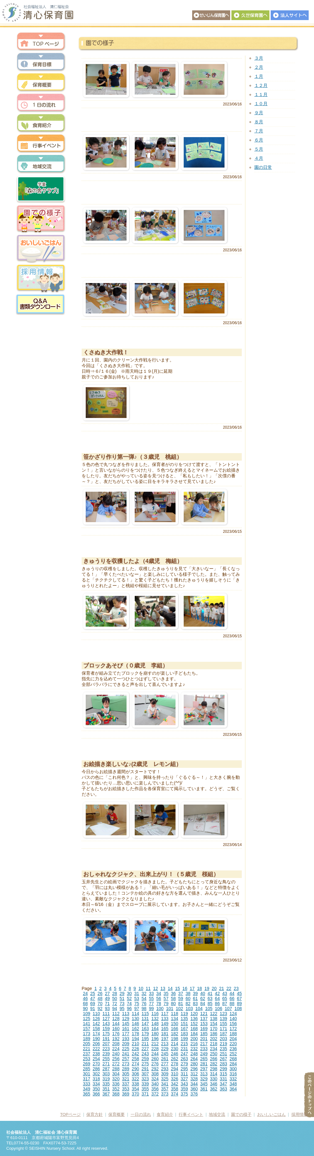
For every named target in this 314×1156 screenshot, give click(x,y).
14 (170, 988)
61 (195, 998)
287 (106, 1068)
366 (96, 1093)
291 (145, 1068)
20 (214, 988)
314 (213, 1073)
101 (169, 1008)
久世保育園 (250, 15)
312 (194, 1073)
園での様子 (41, 219)
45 (239, 993)
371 (145, 1093)
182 (174, 1033)
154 (213, 1023)
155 (223, 1023)
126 (96, 1018)
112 (115, 1013)
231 (184, 1048)
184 (194, 1033)
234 (213, 1048)
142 (96, 1023)
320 (115, 1078)
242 (135, 1053)
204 (233, 1038)
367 (106, 1093)
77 (151, 1003)
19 (206, 988)
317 (86, 1078)
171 (223, 1028)
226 (135, 1048)
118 (174, 1013)
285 (86, 1068)
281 (204, 1063)
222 (96, 1048)
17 (192, 988)
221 (86, 1048)
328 (194, 1078)
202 (213, 1038)
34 (158, 993)
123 (223, 1013)
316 (233, 1073)
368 (115, 1093)
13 (162, 988)
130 (135, 1018)
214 (174, 1043)
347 (223, 1083)
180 (155, 1033)
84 (202, 1003)
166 (174, 1028)
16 (184, 988)
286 (96, 1068)
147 (145, 1023)
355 (145, 1088)
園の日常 (263, 167)
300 (233, 1068)
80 (173, 1003)
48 (100, 998)
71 (107, 1003)
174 (96, 1033)
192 (115, 1038)
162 (135, 1028)
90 (85, 1008)
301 (86, 1073)
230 (174, 1048)
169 (204, 1028)
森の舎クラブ (41, 189)
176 (115, 1033)
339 (145, 1083)
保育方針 (41, 62)
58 (173, 998)
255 (106, 1058)
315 (223, 1073)
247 (184, 1053)
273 (125, 1063)
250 (213, 1053)
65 (224, 998)
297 (204, 1068)
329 (204, 1078)
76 (144, 1003)
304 (115, 1073)
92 (100, 1008)
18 (199, 988)
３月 (258, 58)
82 (188, 1003)
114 (135, 1013)
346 (213, 1083)
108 (238, 1008)
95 (122, 1008)
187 (223, 1033)
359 (184, 1088)
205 (86, 1043)
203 (223, 1038)
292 (155, 1068)
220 (233, 1043)
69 (92, 1003)
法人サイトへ (290, 15)
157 (86, 1028)
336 (115, 1083)
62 (202, 998)
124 (233, 1013)
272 (115, 1063)
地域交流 (41, 164)
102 (179, 1008)
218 (213, 1043)
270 (96, 1063)
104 (199, 1008)
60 (188, 998)
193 (125, 1038)
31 (136, 993)
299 (223, 1068)
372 (155, 1093)
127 (106, 1018)
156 (233, 1023)
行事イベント (41, 143)
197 (164, 1038)
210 (135, 1043)
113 (125, 1013)
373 (164, 1093)
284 (233, 1063)
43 (224, 993)
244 (155, 1053)
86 (217, 1003)
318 (96, 1078)
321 (125, 1078)
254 (96, 1058)
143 (106, 1023)
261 (164, 1058)
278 (174, 1063)
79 (166, 1003)
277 (164, 1063)
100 (159, 1008)
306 (135, 1073)
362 (213, 1088)
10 (140, 988)
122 (213, 1013)
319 (106, 1078)
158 (96, 1028)
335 (106, 1083)
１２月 (261, 85)
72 (114, 1003)
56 (158, 998)
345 (204, 1083)
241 (125, 1053)
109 (86, 1013)
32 (144, 993)
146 (135, 1023)
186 (213, 1033)
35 (166, 993)
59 (180, 998)
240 (115, 1053)
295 (184, 1068)
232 (194, 1048)
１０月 (261, 103)
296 (194, 1068)
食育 (41, 123)
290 (135, 1068)
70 (100, 1003)
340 (155, 1083)
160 (115, 1028)
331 (223, 1078)
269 (86, 1063)
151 (184, 1023)
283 (223, 1063)
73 (122, 1003)
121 (204, 1013)
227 (145, 1048)
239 (106, 1053)
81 (180, 1003)
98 (144, 1008)
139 (223, 1018)
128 (115, 1018)
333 (86, 1083)
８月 (258, 121)
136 (194, 1018)
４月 (258, 158)
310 (174, 1073)
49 (107, 998)
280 (194, 1063)
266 (213, 1058)
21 (221, 988)
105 (208, 1008)
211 (145, 1043)
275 (145, 1063)
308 (155, 1073)
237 (86, 1053)
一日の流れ (41, 103)
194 (135, 1038)
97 (136, 1008)
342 (174, 1083)
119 (184, 1013)
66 (232, 998)
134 (174, 1018)
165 (164, 1028)
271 (106, 1063)
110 (96, 1013)
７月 (258, 130)
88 (232, 1003)
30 (129, 993)
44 (232, 993)
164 (155, 1028)
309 (164, 1073)
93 (107, 1008)
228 (155, 1048)
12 (155, 988)
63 (210, 998)
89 (239, 1003)
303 (106, 1073)
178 (135, 1033)
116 (155, 1013)
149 (164, 1023)
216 (194, 1043)
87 (224, 1003)
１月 (258, 76)
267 (223, 1058)
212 (155, 1043)
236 (233, 1048)
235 (223, 1048)
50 (114, 998)
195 (145, 1038)
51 (122, 998)
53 (136, 998)
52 (129, 998)
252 (233, 1053)
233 (204, 1048)
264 (194, 1058)
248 (194, 1053)
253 (86, 1058)
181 (164, 1033)
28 (114, 993)
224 (115, 1048)
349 (86, 1088)
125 (86, 1018)
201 (204, 1038)
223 (106, 1048)
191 (106, 1038)
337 (125, 1083)
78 (158, 1003)
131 (145, 1018)
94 (114, 1008)
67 (239, 998)
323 (145, 1078)
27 (107, 993)
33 (151, 993)
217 (204, 1043)
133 (164, 1018)
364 (233, 1088)
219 (223, 1043)
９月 (258, 112)
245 (164, 1053)
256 (115, 1058)
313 (204, 1073)
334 (96, 1083)
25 (92, 993)
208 (115, 1043)
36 (173, 993)
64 (217, 998)
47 (92, 998)
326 (174, 1078)
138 (213, 1018)
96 (129, 1008)
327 (184, 1078)
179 (145, 1033)
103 (189, 1008)
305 (125, 1073)
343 (184, 1083)
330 (213, 1078)
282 (213, 1063)
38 (188, 993)
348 (233, 1083)
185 (204, 1033)
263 (184, 1058)
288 (115, 1068)
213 (164, 1043)
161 (125, 1028)
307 (145, 1073)
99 (151, 1008)
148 (155, 1023)
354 (135, 1088)
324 (155, 1078)
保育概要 (41, 82)
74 (129, 1003)
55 (151, 998)
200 (194, 1038)
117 (164, 1013)
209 (125, 1043)
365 (86, 1093)
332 (233, 1078)
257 (125, 1058)
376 (194, 1093)
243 (145, 1053)
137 (204, 1018)
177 (125, 1033)
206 (96, 1043)
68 (85, 1003)
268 (233, 1058)
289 (125, 1068)
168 (194, 1028)
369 (125, 1093)
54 (144, 998)
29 (122, 993)
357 (164, 1088)
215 (184, 1043)
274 (135, 1063)
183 (184, 1033)
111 (106, 1013)
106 (218, 1008)
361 (204, 1088)
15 (177, 988)
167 (184, 1028)
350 (96, 1088)
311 (184, 1073)
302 (96, 1073)
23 (236, 988)
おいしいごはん (41, 249)
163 (145, 1028)
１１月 (261, 94)
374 (174, 1093)
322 (135, 1078)
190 (96, 1038)
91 (92, 1008)
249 (204, 1053)
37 (180, 993)
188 (233, 1033)
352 (115, 1088)
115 (145, 1013)
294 (174, 1068)
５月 (258, 149)
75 (136, 1003)
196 (155, 1038)
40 (202, 993)
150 (174, 1023)
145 (125, 1023)
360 (194, 1088)
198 (174, 1038)
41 (210, 993)
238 (96, 1053)
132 (155, 1018)
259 (145, 1058)
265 (204, 1058)
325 (164, 1078)
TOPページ (70, 1114)
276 (155, 1063)
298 (213, 1068)
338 (135, 1083)
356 (155, 1088)
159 (106, 1028)
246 (174, 1053)
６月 (258, 139)
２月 (258, 67)
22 (228, 988)
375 (184, 1093)
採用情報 (41, 278)
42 (217, 993)
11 (148, 988)
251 (223, 1053)
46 (85, 998)
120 (194, 1013)
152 (194, 1023)
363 (223, 1088)
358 (174, 1088)
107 (228, 1008)
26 (100, 993)
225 (125, 1048)
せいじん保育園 (211, 15)
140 (233, 1018)
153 (204, 1023)
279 (184, 1063)
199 (184, 1038)
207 (106, 1043)
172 (233, 1028)
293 (164, 1068)
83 (195, 1003)
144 (115, 1023)
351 (106, 1088)
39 (195, 993)
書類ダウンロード (41, 304)
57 (166, 998)
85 (210, 1003)
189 (86, 1038)
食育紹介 (165, 1114)
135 (184, 1018)
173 (86, 1033)
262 (174, 1058)
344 (194, 1083)
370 (135, 1093)
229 (164, 1048)
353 (125, 1088)
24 (85, 993)
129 (125, 1018)
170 (213, 1028)
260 (155, 1058)
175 (106, 1033)
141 (86, 1023)
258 (135, 1058)
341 (164, 1083)
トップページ (41, 41)
